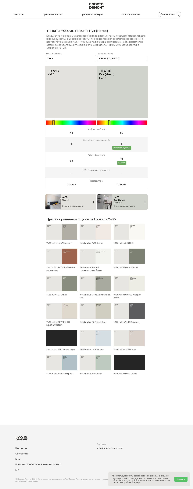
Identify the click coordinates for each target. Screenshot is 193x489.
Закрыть (181, 479)
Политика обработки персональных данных (38, 464)
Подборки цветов (131, 14)
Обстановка (21, 453)
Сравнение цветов (52, 14)
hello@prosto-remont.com (110, 448)
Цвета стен (21, 448)
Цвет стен (18, 14)
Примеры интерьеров (92, 14)
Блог (17, 459)
